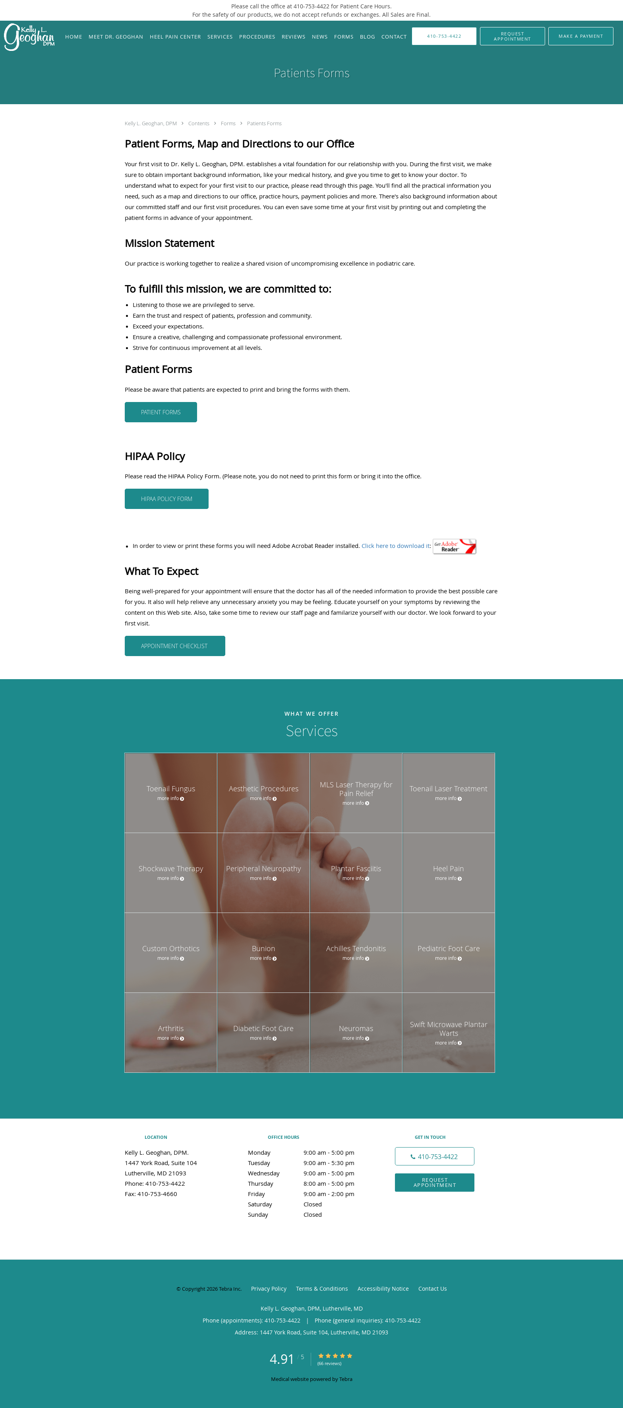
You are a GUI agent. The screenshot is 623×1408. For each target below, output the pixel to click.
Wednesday (309, 1173)
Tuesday (309, 1162)
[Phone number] (434, 1156)
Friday (309, 1194)
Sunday (309, 1214)
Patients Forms (264, 123)
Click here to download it (396, 546)
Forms (229, 123)
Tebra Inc (229, 1288)
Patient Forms (161, 412)
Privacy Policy (268, 1288)
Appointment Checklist (175, 646)
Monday (309, 1152)
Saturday (309, 1204)
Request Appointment (435, 1182)
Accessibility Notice (383, 1288)
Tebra (345, 1379)
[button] (512, 36)
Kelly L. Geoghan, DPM (151, 123)
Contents (199, 123)
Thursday (309, 1183)
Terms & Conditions (322, 1288)
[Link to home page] (27, 38)
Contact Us (432, 1288)
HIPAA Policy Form (166, 499)
